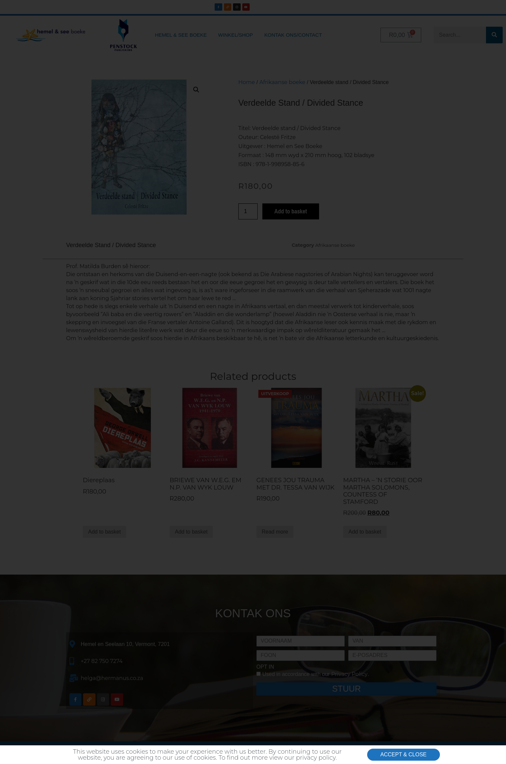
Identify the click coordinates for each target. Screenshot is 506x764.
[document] (253, 382)
